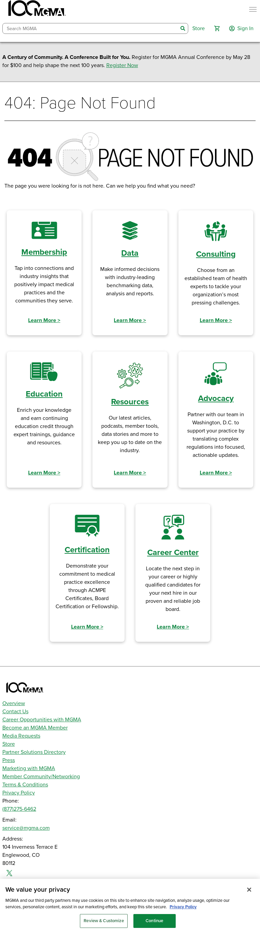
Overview (13, 703)
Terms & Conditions (25, 784)
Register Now (122, 65)
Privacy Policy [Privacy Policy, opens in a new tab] (183, 911)
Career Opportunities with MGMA (41, 719)
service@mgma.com (26, 828)
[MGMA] (36, 9)
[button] (217, 28)
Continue (154, 924)
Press (8, 760)
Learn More (44, 320)
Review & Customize (104, 924)
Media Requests (21, 736)
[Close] (249, 893)
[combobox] (90, 28)
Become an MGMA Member (35, 727)
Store (8, 744)
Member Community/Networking (41, 776)
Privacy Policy (18, 792)
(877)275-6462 (19, 809)
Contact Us (15, 711)
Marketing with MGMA (28, 768)
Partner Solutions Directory (34, 752)
